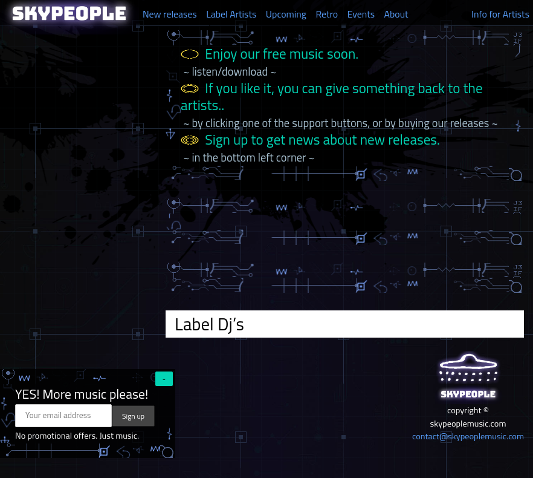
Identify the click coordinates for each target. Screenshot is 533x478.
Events (361, 14)
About (396, 14)
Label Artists (231, 14)
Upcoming (286, 14)
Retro (326, 14)
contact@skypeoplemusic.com (468, 436)
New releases (170, 14)
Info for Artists (500, 14)
